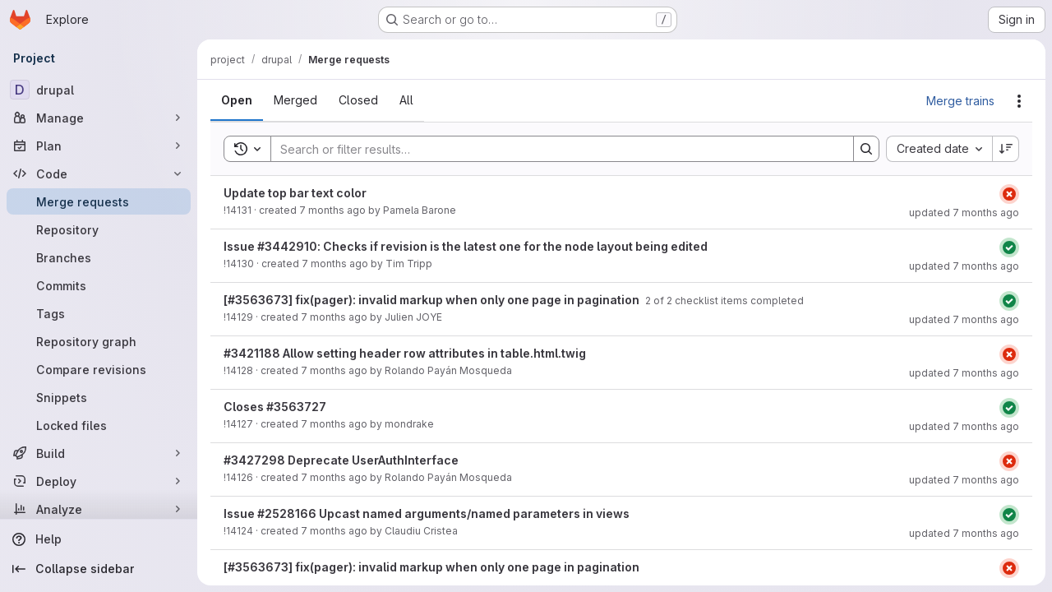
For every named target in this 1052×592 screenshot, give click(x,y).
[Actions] (1019, 101)
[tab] (236, 100)
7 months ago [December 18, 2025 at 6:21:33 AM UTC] (332, 210)
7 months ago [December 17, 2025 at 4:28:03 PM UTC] (334, 477)
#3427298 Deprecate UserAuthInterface (341, 460)
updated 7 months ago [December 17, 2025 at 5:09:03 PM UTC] (964, 373)
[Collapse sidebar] (99, 569)
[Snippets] (99, 397)
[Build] (99, 453)
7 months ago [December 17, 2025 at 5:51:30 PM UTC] (334, 317)
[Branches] (99, 257)
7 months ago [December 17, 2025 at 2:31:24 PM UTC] (334, 531)
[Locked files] (99, 425)
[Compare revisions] (99, 369)
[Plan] (99, 145)
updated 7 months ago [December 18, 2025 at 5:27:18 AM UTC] (964, 426)
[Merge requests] (99, 201)
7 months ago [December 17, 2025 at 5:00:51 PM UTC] (334, 424)
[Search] (554, 149)
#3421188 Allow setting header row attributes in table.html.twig (405, 353)
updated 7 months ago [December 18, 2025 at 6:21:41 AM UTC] (964, 212)
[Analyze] (99, 509)
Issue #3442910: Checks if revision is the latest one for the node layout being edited (466, 246)
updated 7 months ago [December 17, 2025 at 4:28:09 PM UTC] (964, 480)
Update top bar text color (295, 193)
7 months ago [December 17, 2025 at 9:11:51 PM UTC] (335, 263)
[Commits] (99, 285)
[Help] (99, 539)
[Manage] (99, 117)
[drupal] (99, 89)
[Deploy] (99, 481)
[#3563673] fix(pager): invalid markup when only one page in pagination (433, 300)
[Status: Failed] (1009, 194)
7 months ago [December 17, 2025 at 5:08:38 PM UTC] (334, 370)
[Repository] (99, 229)
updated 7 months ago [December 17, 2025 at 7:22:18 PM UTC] (964, 319)
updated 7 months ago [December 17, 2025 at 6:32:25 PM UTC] (964, 533)
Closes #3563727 (275, 407)
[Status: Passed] (1009, 247)
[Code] (99, 173)
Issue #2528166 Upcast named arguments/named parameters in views (427, 513)
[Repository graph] (99, 341)
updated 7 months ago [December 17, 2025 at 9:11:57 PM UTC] (964, 266)
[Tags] (99, 313)
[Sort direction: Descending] (1006, 149)
